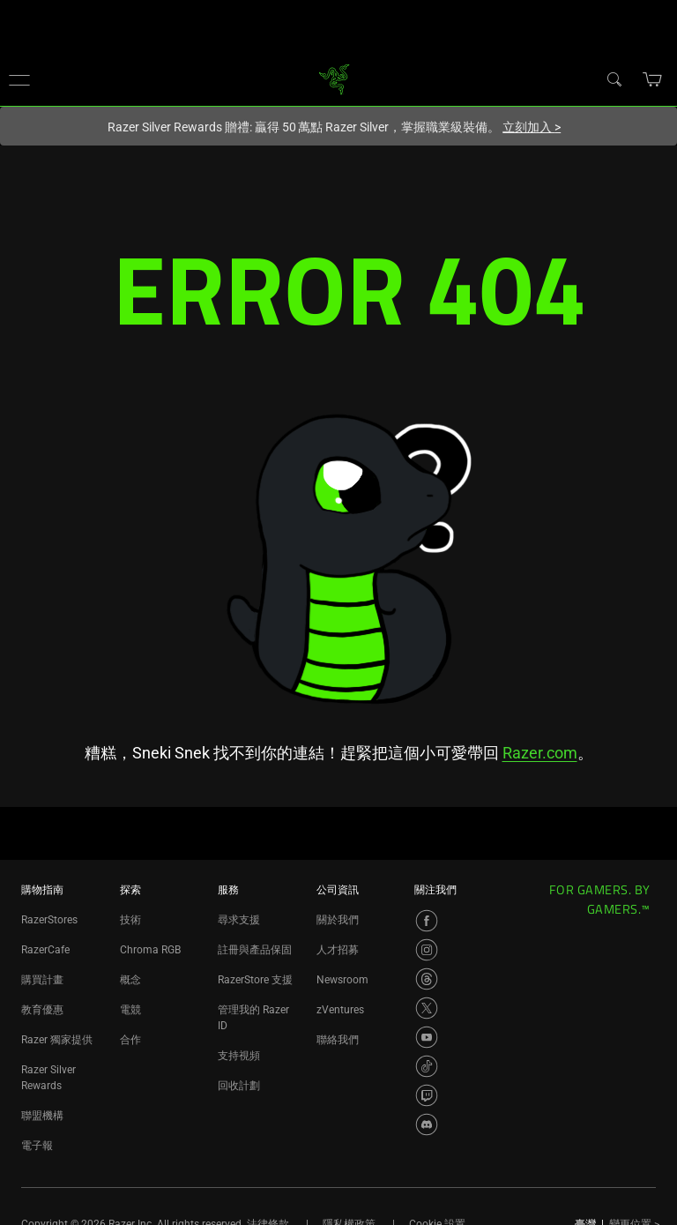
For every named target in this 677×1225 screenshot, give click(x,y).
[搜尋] (613, 78)
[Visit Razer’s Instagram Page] (426, 949)
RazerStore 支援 (255, 980)
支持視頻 (239, 1055)
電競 (130, 1010)
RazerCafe (45, 950)
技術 (130, 920)
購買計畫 (42, 980)
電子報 (37, 1145)
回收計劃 (239, 1085)
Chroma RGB (150, 950)
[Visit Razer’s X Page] (426, 1008)
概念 (130, 980)
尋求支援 (239, 920)
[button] (19, 79)
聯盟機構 (42, 1115)
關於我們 (337, 920)
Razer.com (539, 752)
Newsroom (342, 980)
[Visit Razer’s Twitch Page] (426, 1095)
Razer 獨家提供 (57, 1040)
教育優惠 (42, 1010)
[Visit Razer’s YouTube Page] (426, 1037)
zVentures (340, 1010)
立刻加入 (531, 127)
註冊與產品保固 (255, 950)
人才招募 (337, 950)
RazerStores (49, 920)
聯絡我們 (337, 1040)
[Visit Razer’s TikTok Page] (426, 1066)
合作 (130, 1040)
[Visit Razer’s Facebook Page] (426, 920)
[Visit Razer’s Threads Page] (426, 979)
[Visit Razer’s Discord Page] (426, 1124)
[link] (334, 78)
